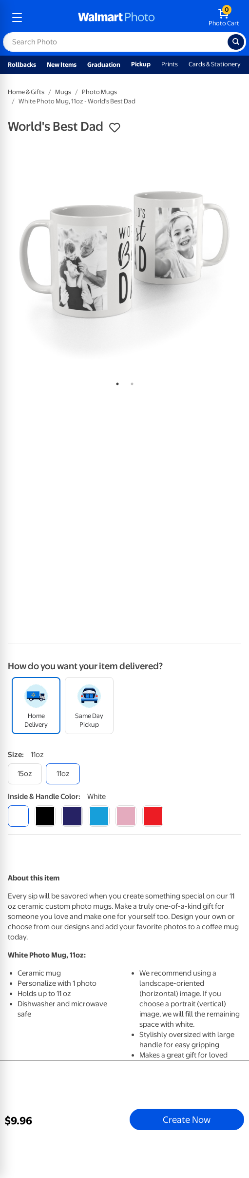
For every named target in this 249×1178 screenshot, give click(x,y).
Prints (169, 64)
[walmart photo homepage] (116, 17)
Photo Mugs (99, 92)
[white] (18, 815)
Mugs (63, 92)
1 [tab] (115, 382)
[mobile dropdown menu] (17, 17)
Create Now (187, 1119)
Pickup (141, 64)
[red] (152, 815)
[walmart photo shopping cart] (224, 17)
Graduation (103, 64)
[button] (114, 128)
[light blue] (99, 815)
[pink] (125, 815)
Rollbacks (22, 64)
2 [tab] (130, 382)
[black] (45, 815)
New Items (62, 64)
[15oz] (25, 773)
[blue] (71, 815)
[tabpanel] (124, 257)
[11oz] (63, 773)
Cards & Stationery (215, 64)
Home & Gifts (26, 92)
